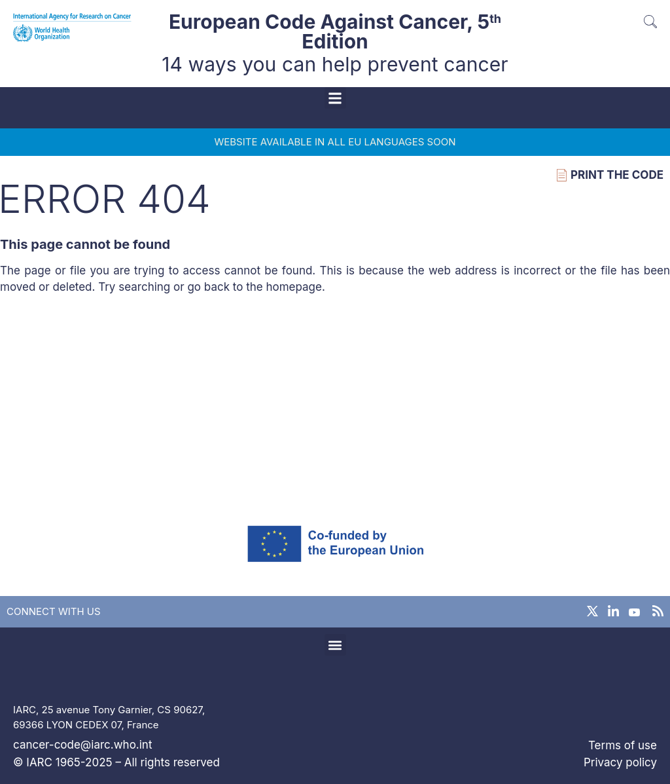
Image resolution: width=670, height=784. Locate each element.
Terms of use (622, 745)
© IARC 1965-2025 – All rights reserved (116, 762)
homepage (294, 286)
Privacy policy (620, 762)
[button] (335, 98)
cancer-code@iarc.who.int (82, 744)
